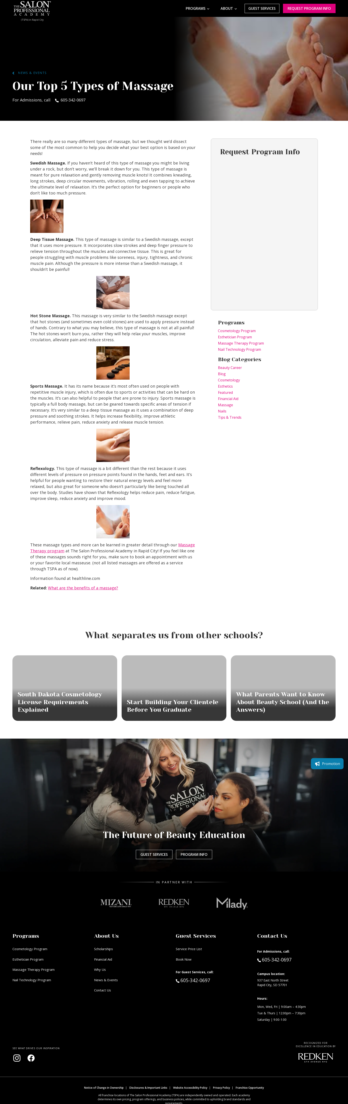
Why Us (100, 969)
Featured (225, 392)
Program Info (194, 854)
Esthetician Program (235, 337)
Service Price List (189, 949)
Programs (196, 8)
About (227, 8)
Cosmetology (229, 380)
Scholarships (103, 949)
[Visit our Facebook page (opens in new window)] (31, 1058)
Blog (222, 373)
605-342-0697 (202, 980)
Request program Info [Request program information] (309, 8)
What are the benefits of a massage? (83, 588)
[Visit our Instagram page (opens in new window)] (16, 1058)
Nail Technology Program (239, 349)
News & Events (29, 73)
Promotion (327, 764)
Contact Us (102, 990)
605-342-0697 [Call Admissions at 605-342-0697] (274, 959)
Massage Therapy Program (241, 343)
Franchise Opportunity (250, 1088)
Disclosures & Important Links (148, 1088)
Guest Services (262, 8)
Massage (225, 404)
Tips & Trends (229, 417)
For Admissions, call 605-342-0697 (48, 100)
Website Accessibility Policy (190, 1088)
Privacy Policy (221, 1088)
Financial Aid (228, 398)
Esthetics (225, 386)
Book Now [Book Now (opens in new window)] (184, 959)
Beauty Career (230, 367)
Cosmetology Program (237, 330)
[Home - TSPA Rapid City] (32, 8)
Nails (222, 411)
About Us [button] (106, 936)
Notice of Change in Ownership (104, 1088)
